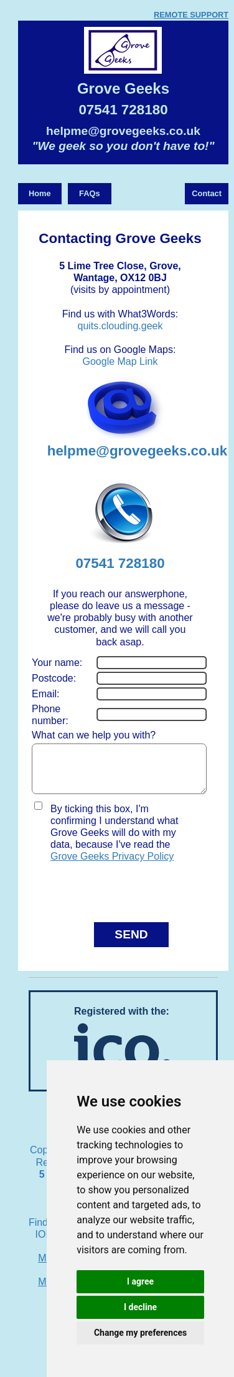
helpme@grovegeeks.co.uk (123, 130)
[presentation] (104, 896)
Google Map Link (120, 361)
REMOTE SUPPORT (191, 14)
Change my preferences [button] (140, 1333)
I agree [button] (140, 1281)
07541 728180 (122, 109)
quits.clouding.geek (120, 326)
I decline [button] (140, 1307)
